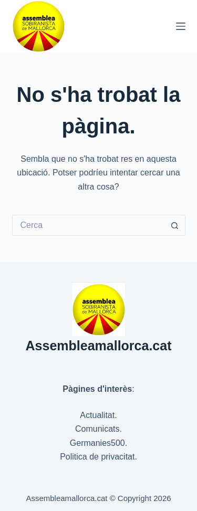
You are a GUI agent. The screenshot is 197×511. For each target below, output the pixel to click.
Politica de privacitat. (98, 456)
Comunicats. (98, 428)
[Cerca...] (88, 225)
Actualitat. (98, 415)
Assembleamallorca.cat (99, 345)
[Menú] (180, 26)
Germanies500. (98, 443)
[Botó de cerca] (174, 225)
